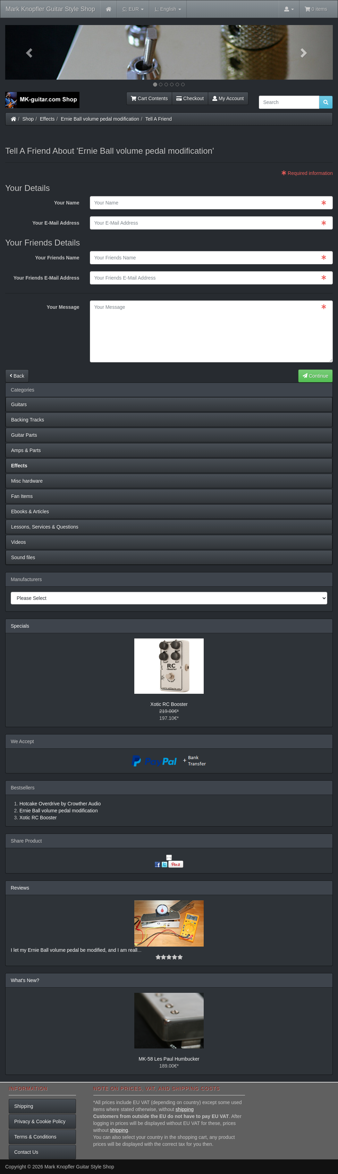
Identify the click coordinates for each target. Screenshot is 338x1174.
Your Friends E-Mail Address (46, 278)
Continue (315, 376)
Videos (18, 542)
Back (17, 376)
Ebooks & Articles (30, 511)
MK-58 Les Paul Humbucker (168, 1059)
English (168, 9)
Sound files (23, 557)
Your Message (63, 307)
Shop (28, 119)
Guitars (19, 404)
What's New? (25, 980)
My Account (228, 98)
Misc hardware (27, 481)
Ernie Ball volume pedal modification (100, 119)
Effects (47, 119)
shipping (185, 1109)
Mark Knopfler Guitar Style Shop (50, 9)
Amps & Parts (26, 450)
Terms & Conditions (35, 1137)
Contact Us (26, 1152)
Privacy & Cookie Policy (40, 1121)
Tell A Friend (158, 119)
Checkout (190, 98)
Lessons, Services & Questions (44, 527)
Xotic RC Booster (168, 704)
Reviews (20, 888)
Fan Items (22, 496)
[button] (29, 52)
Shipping (23, 1106)
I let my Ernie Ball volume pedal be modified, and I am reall (74, 950)
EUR (133, 9)
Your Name (66, 203)
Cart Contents (149, 98)
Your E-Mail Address (55, 223)
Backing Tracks (27, 420)
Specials (20, 626)
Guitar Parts (24, 435)
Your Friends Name (57, 257)
